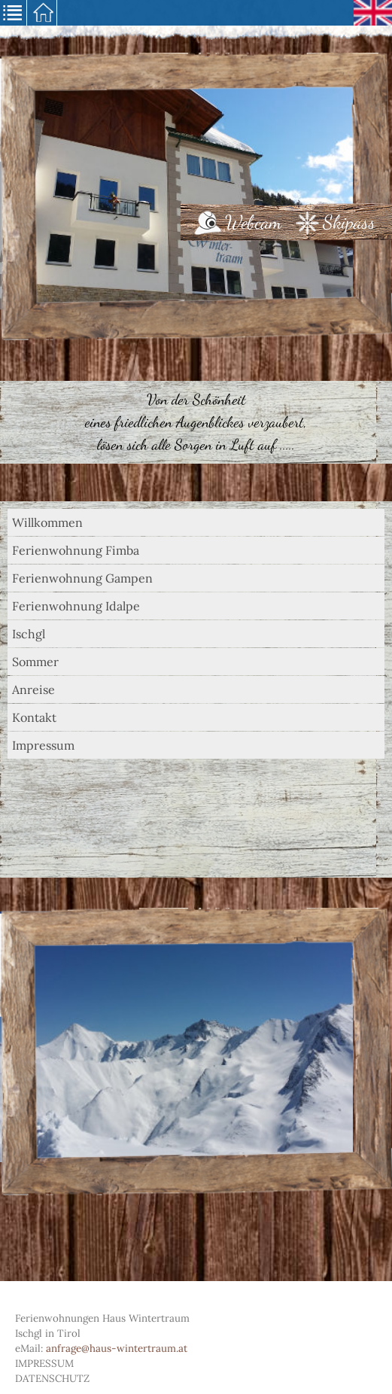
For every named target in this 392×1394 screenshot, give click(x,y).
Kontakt (34, 717)
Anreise (33, 689)
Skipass (349, 222)
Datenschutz (52, 1378)
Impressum (43, 745)
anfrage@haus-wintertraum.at (116, 1348)
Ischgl (28, 633)
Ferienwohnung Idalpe (76, 605)
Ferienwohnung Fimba (75, 550)
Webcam (253, 222)
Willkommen (47, 522)
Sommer (35, 661)
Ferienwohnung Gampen (82, 578)
